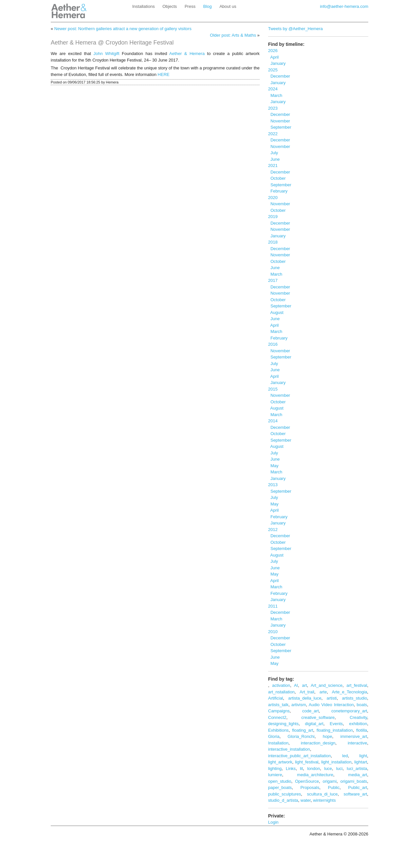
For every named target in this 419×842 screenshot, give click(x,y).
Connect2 (277, 717)
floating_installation (335, 730)
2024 (273, 88)
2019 (273, 216)
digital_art (314, 723)
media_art (357, 774)
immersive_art (353, 736)
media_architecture (315, 774)
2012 (273, 529)
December (279, 76)
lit (301, 768)
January (276, 63)
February (277, 191)
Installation (278, 743)
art (304, 685)
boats (362, 704)
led (345, 755)
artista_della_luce (304, 698)
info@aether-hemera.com (344, 6)
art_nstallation (281, 691)
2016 (273, 344)
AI (296, 685)
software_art (355, 794)
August (275, 312)
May (273, 465)
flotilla (361, 730)
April (273, 57)
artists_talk (278, 704)
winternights (324, 800)
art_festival (357, 685)
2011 (273, 606)
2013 (273, 484)
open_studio (279, 781)
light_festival (307, 762)
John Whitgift (106, 53)
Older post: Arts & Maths (233, 35)
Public (333, 787)
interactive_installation (289, 749)
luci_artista (357, 768)
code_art (310, 710)
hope (327, 736)
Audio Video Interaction (331, 704)
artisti (332, 698)
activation (281, 685)
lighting (275, 768)
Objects (169, 6)
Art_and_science (326, 685)
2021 (273, 165)
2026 (273, 50)
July (273, 152)
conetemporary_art (349, 710)
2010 (273, 631)
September (279, 127)
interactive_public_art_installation (299, 755)
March (275, 95)
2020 (273, 197)
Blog (207, 6)
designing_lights (283, 723)
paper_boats (280, 787)
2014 (273, 420)
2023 (273, 108)
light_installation (336, 762)
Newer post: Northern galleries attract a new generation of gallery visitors (122, 28)
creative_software (318, 717)
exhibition (358, 723)
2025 (273, 69)
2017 (273, 280)
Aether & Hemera (187, 53)
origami (330, 781)
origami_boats (353, 781)
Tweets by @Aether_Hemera (295, 28)
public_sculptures (284, 794)
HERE (164, 74)
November (279, 121)
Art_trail (307, 691)
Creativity (358, 717)
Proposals (310, 787)
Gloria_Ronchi (301, 736)
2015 (273, 389)
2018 (273, 242)
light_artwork (280, 762)
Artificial (275, 698)
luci (339, 768)
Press (190, 6)
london (313, 768)
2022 (273, 133)
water (306, 800)
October (276, 178)
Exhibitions (278, 730)
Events (336, 723)
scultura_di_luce (322, 794)
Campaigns (279, 710)
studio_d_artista (283, 800)
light (363, 755)
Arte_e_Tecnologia (349, 691)
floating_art (302, 730)
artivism (298, 704)
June (274, 159)
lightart (360, 762)
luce (328, 768)
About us (227, 6)
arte (323, 691)
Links (291, 768)
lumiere (275, 774)
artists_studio (354, 698)
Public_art (357, 787)
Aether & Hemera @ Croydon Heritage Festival (112, 42)
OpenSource (307, 781)
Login (273, 822)
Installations (143, 6)
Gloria (274, 736)
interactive (357, 743)
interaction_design (318, 743)
